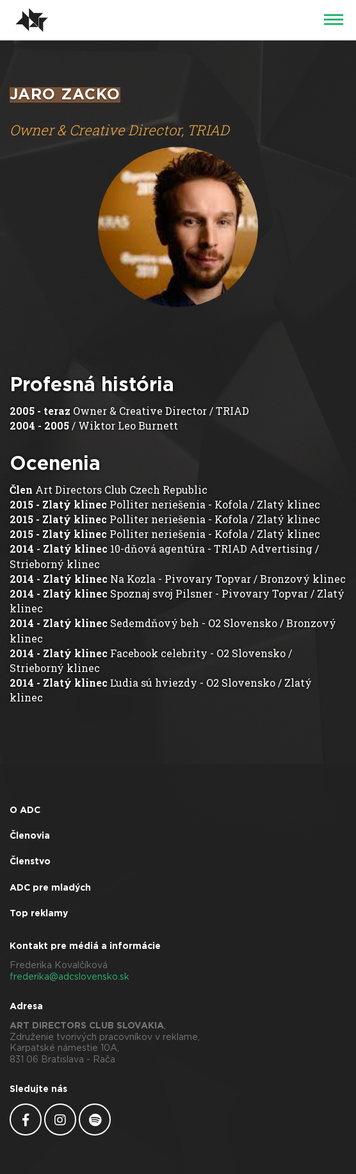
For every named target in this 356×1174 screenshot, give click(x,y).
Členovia (30, 836)
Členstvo (30, 861)
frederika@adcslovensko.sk (69, 977)
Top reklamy (39, 913)
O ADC (25, 810)
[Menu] (334, 20)
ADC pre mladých (50, 888)
